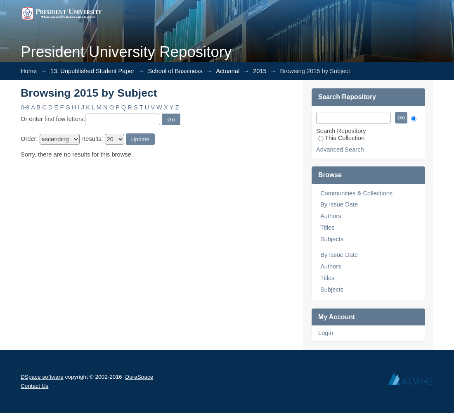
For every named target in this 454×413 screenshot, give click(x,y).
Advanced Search (340, 149)
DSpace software (42, 377)
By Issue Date (339, 204)
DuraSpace (139, 377)
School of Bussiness (175, 71)
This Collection (341, 138)
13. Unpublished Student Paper (92, 71)
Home (29, 71)
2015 (260, 71)
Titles (327, 227)
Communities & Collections (356, 193)
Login (325, 333)
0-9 (25, 107)
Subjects (331, 239)
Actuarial (227, 71)
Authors (330, 216)
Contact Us (34, 386)
